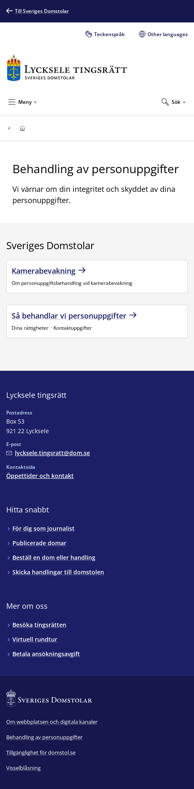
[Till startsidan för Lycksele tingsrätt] (66, 67)
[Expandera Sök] (173, 101)
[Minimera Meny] (22, 101)
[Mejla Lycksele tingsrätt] (48, 453)
